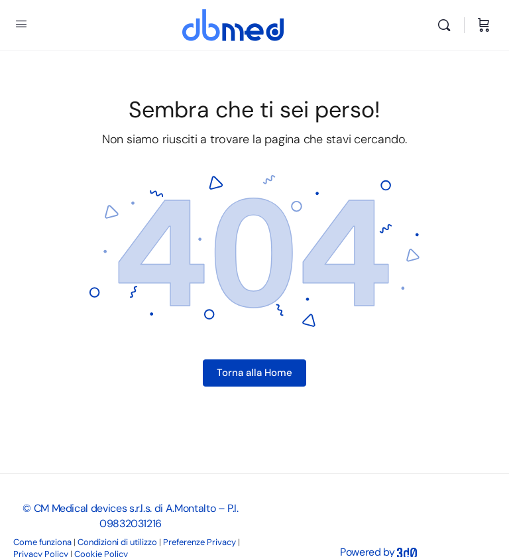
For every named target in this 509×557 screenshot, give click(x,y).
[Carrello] (483, 25)
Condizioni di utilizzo (117, 542)
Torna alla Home (254, 372)
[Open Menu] (21, 24)
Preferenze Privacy (199, 542)
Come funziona (42, 542)
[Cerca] (447, 25)
